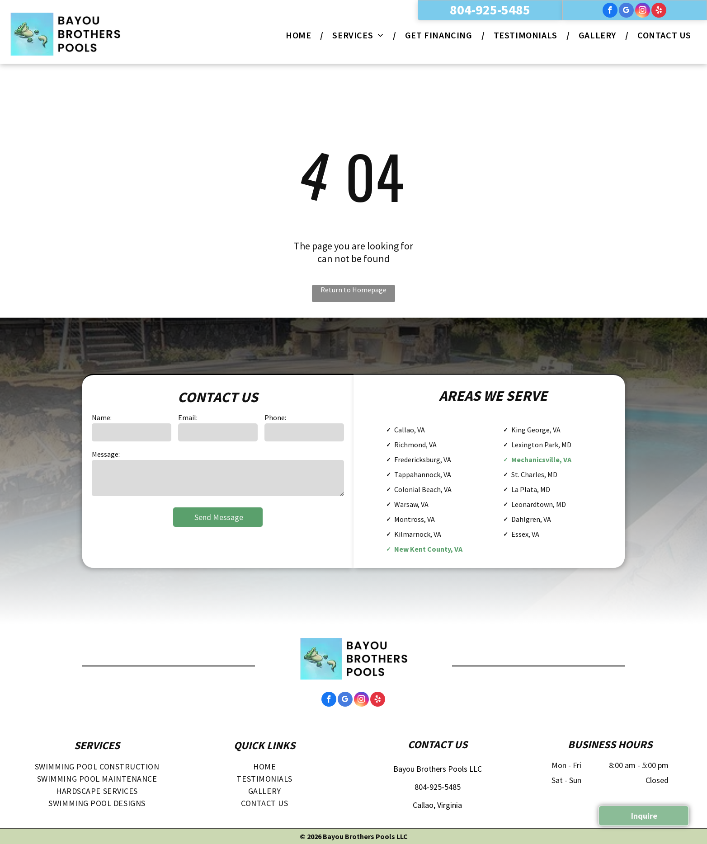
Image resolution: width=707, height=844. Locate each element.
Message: (106, 454)
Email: (188, 417)
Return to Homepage (353, 289)
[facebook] (610, 11)
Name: (102, 417)
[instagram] (642, 11)
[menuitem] (300, 35)
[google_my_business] (626, 11)
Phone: (275, 417)
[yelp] (658, 11)
